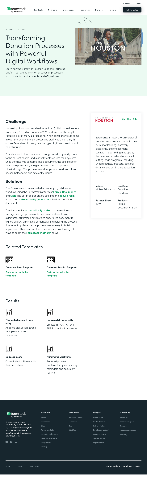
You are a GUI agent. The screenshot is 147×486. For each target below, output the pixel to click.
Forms (57, 192)
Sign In (138, 3)
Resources (85, 9)
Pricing (112, 9)
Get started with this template (17, 274)
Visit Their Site (129, 120)
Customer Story (15, 30)
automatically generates (34, 199)
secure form (67, 195)
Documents (69, 192)
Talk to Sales (132, 9)
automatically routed (38, 210)
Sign (13, 195)
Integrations (68, 9)
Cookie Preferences (128, 430)
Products (38, 9)
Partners (99, 9)
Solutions (52, 9)
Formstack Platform (38, 232)
